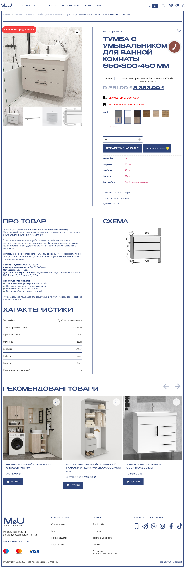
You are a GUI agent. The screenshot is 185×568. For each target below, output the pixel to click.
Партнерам (57, 544)
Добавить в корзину (122, 148)
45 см (127, 170)
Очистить (113, 127)
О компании (57, 524)
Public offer (98, 524)
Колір (106, 112)
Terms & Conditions (102, 538)
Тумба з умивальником (136, 182)
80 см (128, 164)
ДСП (127, 158)
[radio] (118, 113)
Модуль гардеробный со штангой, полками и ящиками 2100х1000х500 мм (93, 467)
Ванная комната (23, 14)
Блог (54, 531)
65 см (127, 176)
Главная (28, 6)
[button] (166, 386)
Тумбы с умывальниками (49, 14)
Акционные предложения (135, 78)
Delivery (97, 531)
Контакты (93, 6)
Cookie (96, 544)
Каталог (48, 6)
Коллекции (70, 6)
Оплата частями (155, 148)
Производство (59, 538)
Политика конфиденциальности (104, 552)
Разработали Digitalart (170, 562)
